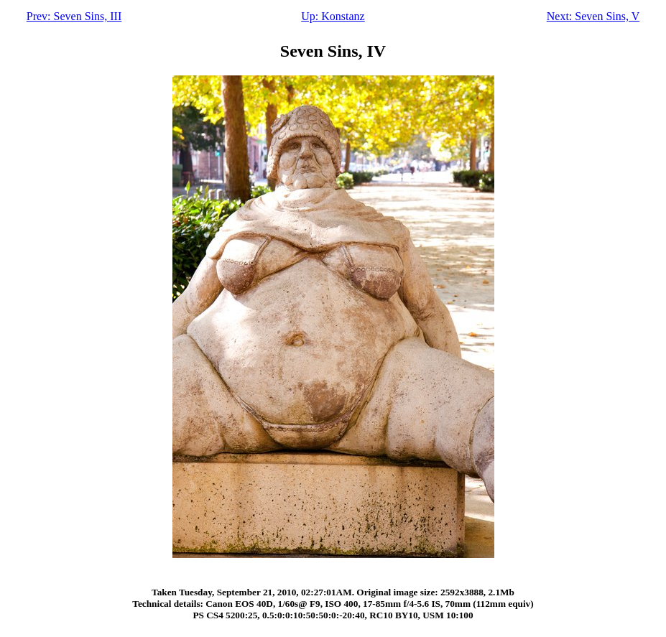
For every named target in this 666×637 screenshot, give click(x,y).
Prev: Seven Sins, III (74, 16)
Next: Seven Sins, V (593, 16)
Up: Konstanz (332, 16)
